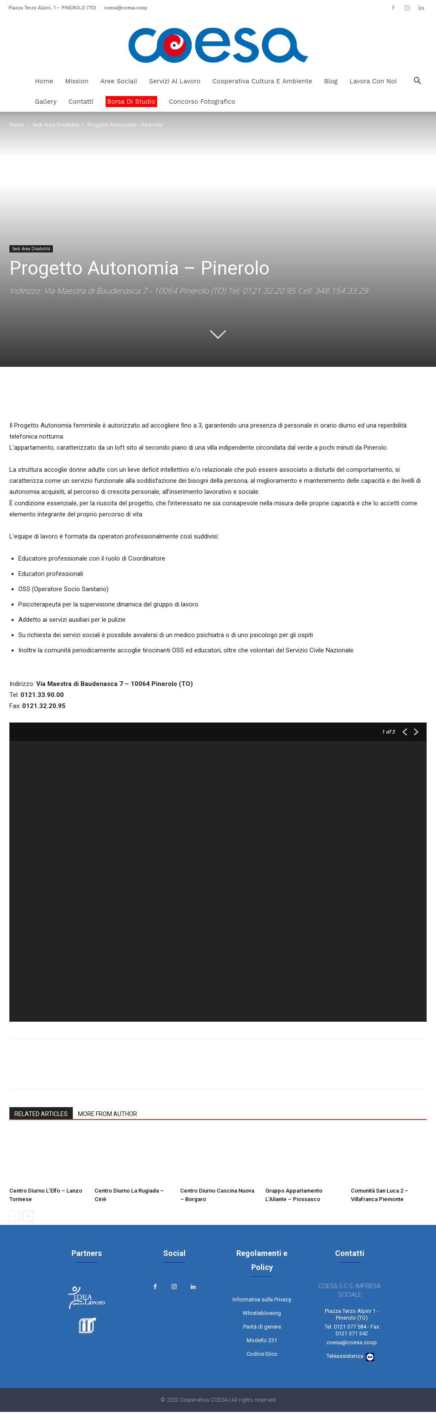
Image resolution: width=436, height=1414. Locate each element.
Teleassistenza (345, 1358)
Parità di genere (262, 1330)
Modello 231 (262, 1344)
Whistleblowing (262, 1317)
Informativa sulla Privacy (261, 1303)
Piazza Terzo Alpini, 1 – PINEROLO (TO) (52, 8)
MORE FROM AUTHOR (107, 1114)
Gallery (46, 101)
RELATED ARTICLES (41, 1114)
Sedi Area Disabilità (55, 124)
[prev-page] (14, 1216)
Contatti (81, 101)
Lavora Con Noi (373, 81)
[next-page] (28, 1216)
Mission (77, 81)
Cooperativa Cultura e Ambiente (262, 81)
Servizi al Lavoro (175, 81)
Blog (330, 81)
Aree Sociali (118, 81)
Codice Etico (262, 1357)
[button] (417, 82)
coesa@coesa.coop (125, 8)
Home (44, 81)
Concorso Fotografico (202, 101)
